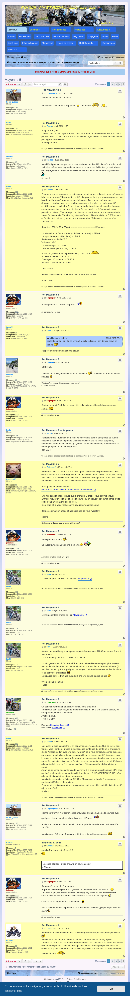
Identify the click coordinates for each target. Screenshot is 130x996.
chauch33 (10, 713)
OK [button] (111, 989)
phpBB (57, 979)
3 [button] (116, 84)
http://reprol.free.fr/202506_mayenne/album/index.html (67, 489)
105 (16, 128)
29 (16, 162)
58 (16, 485)
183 (16, 107)
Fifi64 (8, 586)
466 (16, 718)
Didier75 (9, 940)
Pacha (8, 123)
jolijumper (10, 306)
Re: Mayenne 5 (51, 89)
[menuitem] (24, 57)
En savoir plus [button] (13, 990)
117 (16, 592)
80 (16, 380)
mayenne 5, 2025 (51, 842)
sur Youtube (57, 727)
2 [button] (112, 84)
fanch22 (9, 157)
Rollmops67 (11, 479)
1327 (17, 312)
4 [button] (120, 84)
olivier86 (9, 375)
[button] (123, 84)
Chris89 (9, 842)
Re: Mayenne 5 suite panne (57, 430)
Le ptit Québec (12, 102)
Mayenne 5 (13, 79)
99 (16, 946)
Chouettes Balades (58, 725)
